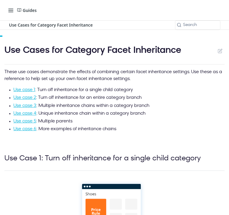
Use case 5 (24, 121)
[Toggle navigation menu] (11, 10)
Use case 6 (24, 129)
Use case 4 (24, 113)
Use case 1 (24, 90)
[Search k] (197, 25)
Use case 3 (24, 106)
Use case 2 (24, 98)
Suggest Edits (219, 50)
